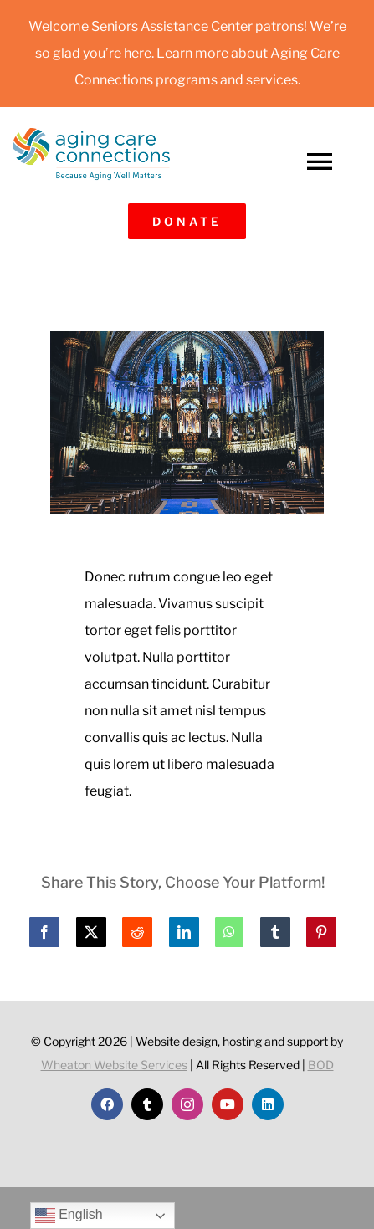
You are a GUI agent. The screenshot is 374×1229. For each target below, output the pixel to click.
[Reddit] (137, 932)
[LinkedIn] (184, 932)
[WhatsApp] (229, 932)
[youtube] (227, 1104)
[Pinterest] (321, 932)
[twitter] (147, 1104)
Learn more (192, 53)
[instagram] (187, 1104)
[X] (91, 932)
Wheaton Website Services (114, 1064)
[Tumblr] (275, 932)
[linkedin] (268, 1104)
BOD (321, 1064)
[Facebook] (44, 932)
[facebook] (107, 1104)
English (69, 1216)
